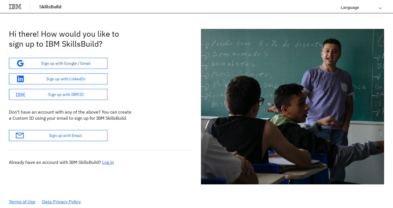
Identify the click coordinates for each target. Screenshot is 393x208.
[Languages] (361, 7)
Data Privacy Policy (61, 201)
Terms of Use (22, 201)
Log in (108, 162)
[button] (58, 63)
